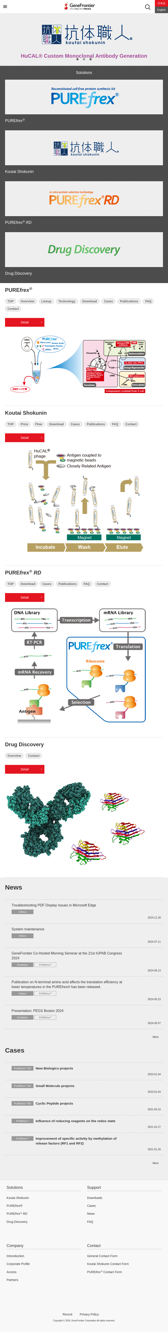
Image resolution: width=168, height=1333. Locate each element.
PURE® (15, 1207)
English (161, 9)
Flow (38, 424)
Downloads (94, 1198)
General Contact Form (102, 1257)
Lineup (46, 301)
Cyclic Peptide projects (55, 1104)
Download (89, 301)
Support (94, 1188)
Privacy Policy (89, 1315)
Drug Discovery (18, 273)
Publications (129, 301)
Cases (108, 301)
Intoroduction (15, 1257)
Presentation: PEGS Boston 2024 (37, 1011)
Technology (66, 301)
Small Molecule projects (55, 1087)
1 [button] (77, 59)
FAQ (148, 301)
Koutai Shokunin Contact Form (108, 1265)
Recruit (67, 1315)
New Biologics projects (55, 1069)
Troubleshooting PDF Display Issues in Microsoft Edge (54, 905)
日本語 (161, 3)
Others (22, 912)
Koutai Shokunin (19, 171)
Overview (27, 301)
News (91, 1214)
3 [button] (90, 59)
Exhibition (22, 965)
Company (15, 1247)
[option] (84, 39)
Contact (13, 308)
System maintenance (28, 929)
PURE (15, 120)
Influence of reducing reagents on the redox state (77, 1122)
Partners (12, 1281)
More (156, 1037)
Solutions (15, 1188)
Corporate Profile (18, 1265)
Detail (25, 322)
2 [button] (84, 59)
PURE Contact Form (104, 1273)
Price (24, 424)
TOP (10, 301)
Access (11, 1273)
